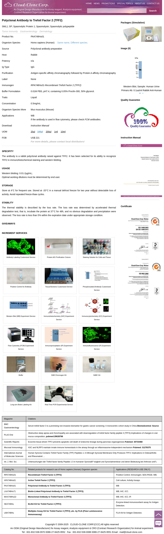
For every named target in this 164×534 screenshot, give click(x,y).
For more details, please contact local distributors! (58, 141)
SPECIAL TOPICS (125, 3)
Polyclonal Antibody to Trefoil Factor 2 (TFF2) (49, 486)
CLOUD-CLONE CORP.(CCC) (85, 524)
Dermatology (46, 31)
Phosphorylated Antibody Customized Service (97, 288)
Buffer (21, 375)
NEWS (97, 3)
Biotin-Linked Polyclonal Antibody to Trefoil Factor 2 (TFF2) (55, 491)
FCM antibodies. (93, 119)
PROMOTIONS (108, 3)
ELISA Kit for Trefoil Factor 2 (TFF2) (44, 504)
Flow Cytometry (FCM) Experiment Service (21, 347)
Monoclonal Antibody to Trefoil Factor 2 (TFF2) (49, 497)
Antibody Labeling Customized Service (21, 257)
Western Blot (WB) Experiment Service (20, 316)
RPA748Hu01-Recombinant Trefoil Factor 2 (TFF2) (56, 85)
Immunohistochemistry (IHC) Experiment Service (59, 317)
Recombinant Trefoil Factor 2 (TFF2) (45, 475)
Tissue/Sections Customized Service (58, 287)
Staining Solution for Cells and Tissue (97, 257)
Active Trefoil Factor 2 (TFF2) (41, 480)
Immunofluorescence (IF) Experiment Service (97, 347)
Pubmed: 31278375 (142, 447)
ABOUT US (140, 3)
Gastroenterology (28, 31)
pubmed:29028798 (54, 436)
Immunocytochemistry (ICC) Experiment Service (97, 317)
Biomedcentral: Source (148, 426)
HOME (89, 3)
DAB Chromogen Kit (58, 375)
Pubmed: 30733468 (134, 442)
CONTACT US (153, 3)
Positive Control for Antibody (21, 287)
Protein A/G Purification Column (59, 257)
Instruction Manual (40, 125)
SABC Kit (96, 375)
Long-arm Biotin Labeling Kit (21, 405)
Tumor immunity (10, 31)
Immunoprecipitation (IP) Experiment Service (58, 347)
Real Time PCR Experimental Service (59, 405)
